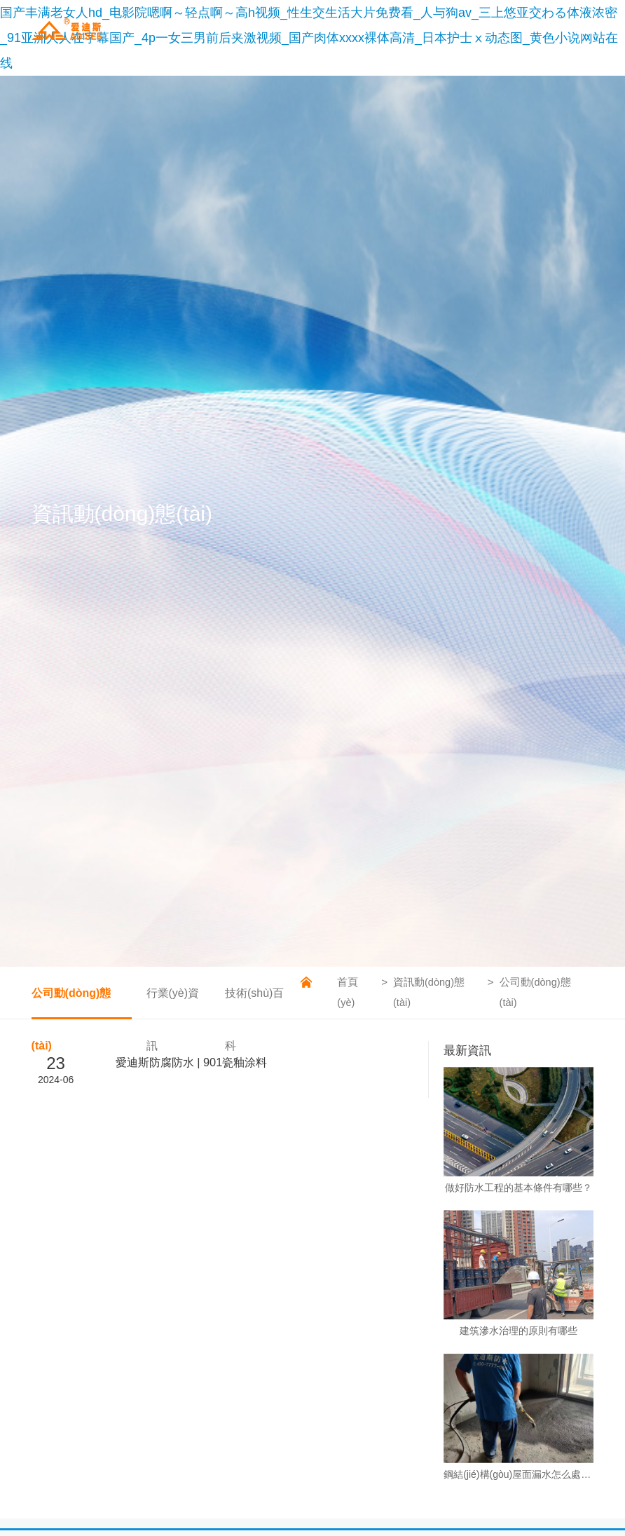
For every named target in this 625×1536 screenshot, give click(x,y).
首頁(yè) (346, 992)
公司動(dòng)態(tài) (71, 1003)
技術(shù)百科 (253, 1003)
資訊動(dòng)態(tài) (428, 992)
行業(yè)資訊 (171, 1003)
